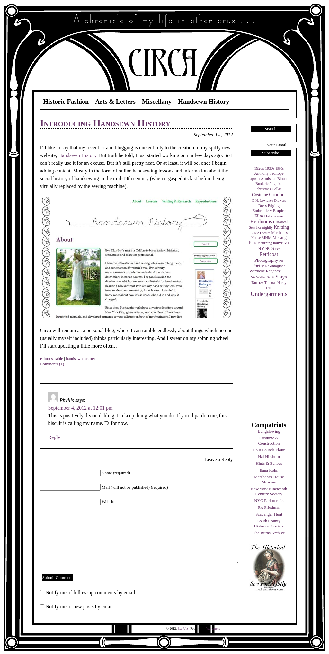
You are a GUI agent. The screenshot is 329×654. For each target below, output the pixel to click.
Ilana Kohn (269, 470)
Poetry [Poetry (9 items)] (258, 265)
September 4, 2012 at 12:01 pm (80, 408)
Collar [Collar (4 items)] (276, 189)
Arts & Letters (115, 101)
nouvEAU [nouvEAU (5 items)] (281, 243)
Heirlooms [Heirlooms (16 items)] (261, 221)
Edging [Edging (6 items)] (274, 205)
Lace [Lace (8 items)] (254, 232)
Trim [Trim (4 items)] (269, 288)
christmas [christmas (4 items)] (264, 189)
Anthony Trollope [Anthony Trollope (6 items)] (268, 173)
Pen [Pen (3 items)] (277, 249)
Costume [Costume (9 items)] (260, 194)
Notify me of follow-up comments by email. (91, 592)
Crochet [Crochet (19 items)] (277, 194)
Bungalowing (269, 431)
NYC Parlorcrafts (268, 500)
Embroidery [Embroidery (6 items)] (262, 210)
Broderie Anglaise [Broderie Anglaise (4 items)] (268, 184)
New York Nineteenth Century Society (269, 491)
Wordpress (213, 628)
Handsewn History (203, 101)
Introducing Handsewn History (105, 123)
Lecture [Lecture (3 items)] (265, 232)
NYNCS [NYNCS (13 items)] (265, 248)
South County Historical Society (269, 523)
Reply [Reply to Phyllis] (54, 437)
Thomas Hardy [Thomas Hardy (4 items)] (275, 283)
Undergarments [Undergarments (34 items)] (269, 293)
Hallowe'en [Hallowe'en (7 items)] (273, 216)
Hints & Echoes (269, 463)
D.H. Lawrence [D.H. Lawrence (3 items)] (262, 200)
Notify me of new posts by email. (80, 606)
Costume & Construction (269, 441)
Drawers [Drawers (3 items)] (280, 200)
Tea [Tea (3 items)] (260, 283)
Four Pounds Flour (269, 449)
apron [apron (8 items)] (255, 178)
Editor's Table (51, 358)
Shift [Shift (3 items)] (285, 271)
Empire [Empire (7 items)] (279, 210)
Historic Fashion (66, 101)
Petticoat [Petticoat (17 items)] (269, 254)
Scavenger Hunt (268, 514)
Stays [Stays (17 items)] (281, 277)
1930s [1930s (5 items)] (269, 168)
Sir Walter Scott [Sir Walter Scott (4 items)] (262, 277)
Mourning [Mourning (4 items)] (264, 243)
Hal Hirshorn (269, 456)
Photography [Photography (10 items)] (266, 260)
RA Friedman (269, 507)
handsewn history (80, 358)
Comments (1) (52, 363)
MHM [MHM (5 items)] (266, 237)
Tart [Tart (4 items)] (254, 283)
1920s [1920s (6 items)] (259, 168)
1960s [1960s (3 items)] (279, 168)
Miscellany (157, 101)
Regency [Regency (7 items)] (273, 271)
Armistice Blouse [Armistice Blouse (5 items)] (274, 178)
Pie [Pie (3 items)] (281, 260)
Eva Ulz (183, 628)
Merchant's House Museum (269, 479)
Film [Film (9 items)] (258, 215)
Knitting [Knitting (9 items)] (281, 227)
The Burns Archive (269, 532)
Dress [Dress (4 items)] (262, 206)
